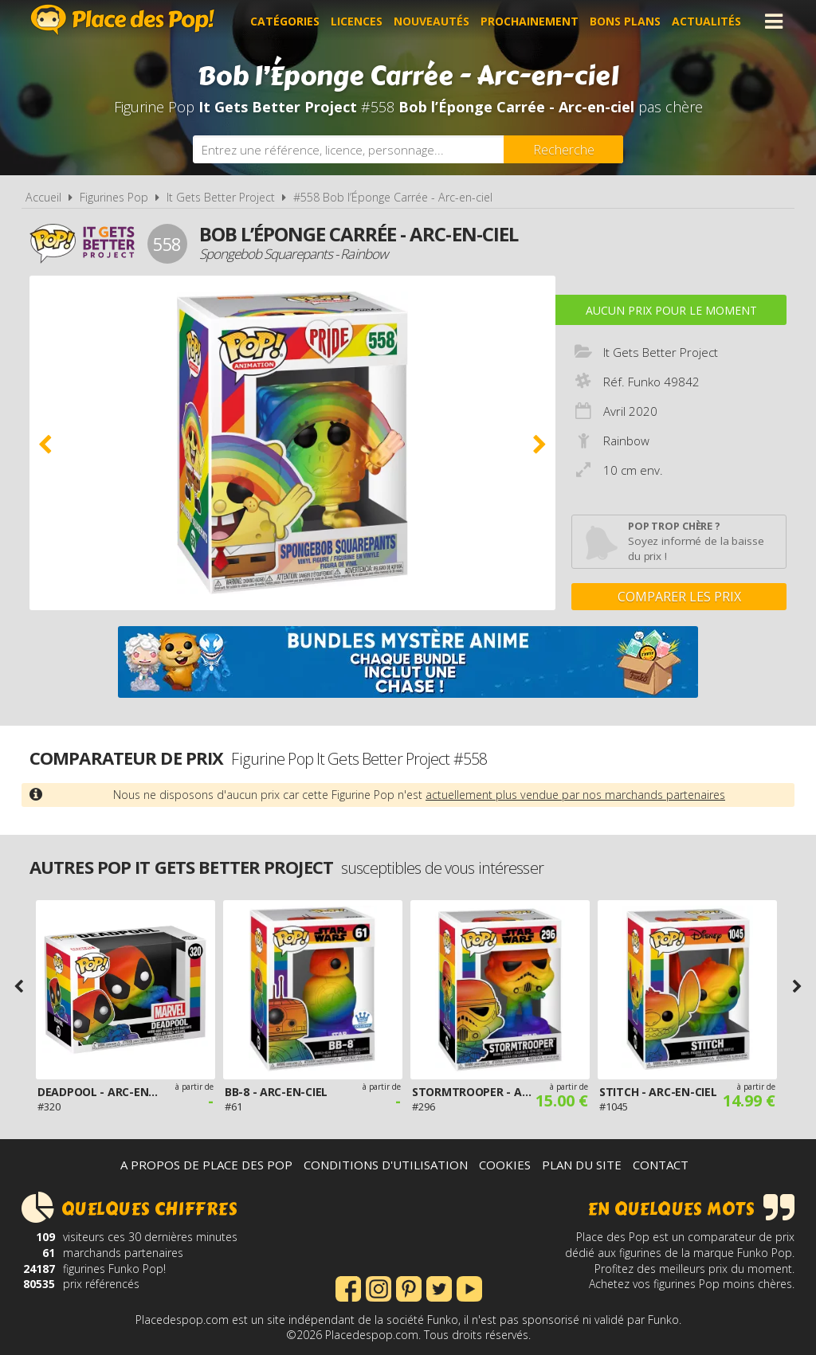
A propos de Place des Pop (206, 1165)
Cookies (505, 1165)
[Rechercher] (563, 149)
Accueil (43, 197)
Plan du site (582, 1165)
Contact (660, 1165)
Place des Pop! (122, 19)
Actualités (706, 21)
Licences (356, 21)
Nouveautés (431, 21)
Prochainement (530, 21)
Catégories (285, 21)
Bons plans (625, 21)
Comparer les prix (679, 596)
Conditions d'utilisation (386, 1165)
